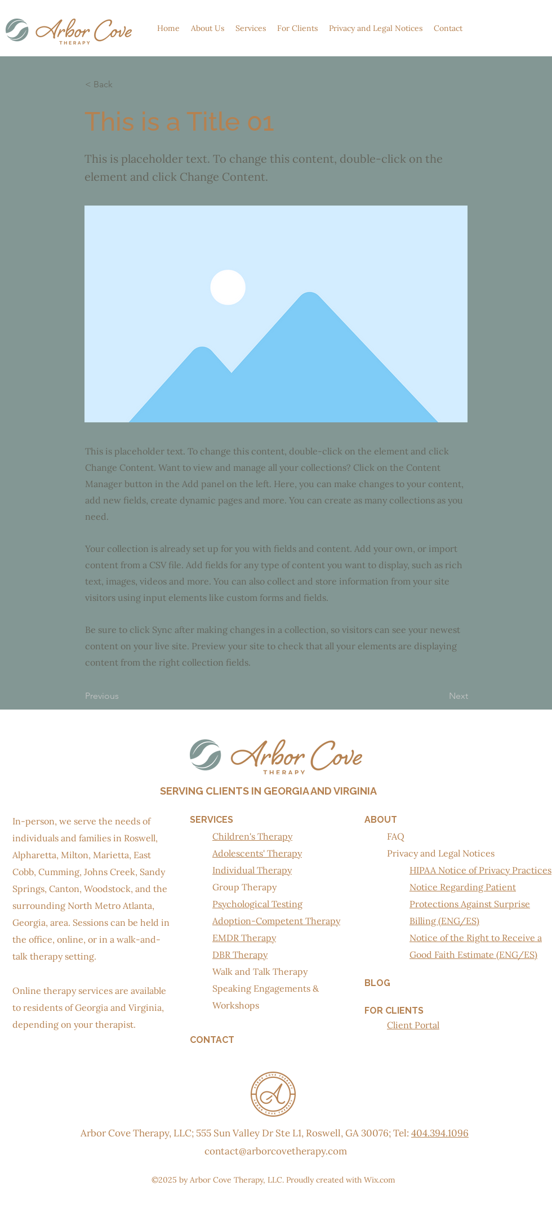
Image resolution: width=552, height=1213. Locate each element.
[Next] (440, 696)
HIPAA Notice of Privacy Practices (480, 870)
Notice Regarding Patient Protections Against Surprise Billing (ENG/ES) (469, 903)
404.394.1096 (440, 1133)
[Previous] (122, 696)
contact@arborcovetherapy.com (275, 1151)
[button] (207, 28)
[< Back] (122, 84)
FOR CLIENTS (394, 1010)
